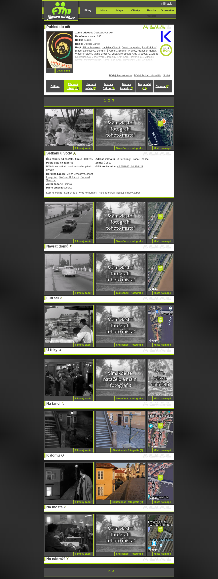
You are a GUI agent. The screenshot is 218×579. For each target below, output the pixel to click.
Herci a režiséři (151, 13)
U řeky (52, 350)
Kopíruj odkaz (54, 192)
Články (135, 10)
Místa (103, 10)
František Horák (147, 50)
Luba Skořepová (121, 53)
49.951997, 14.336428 (130, 166)
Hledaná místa (90, 86)
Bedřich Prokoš (127, 50)
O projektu (167, 10)
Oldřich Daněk (91, 43)
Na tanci (53, 404)
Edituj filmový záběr (128, 192)
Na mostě (54, 507)
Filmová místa (73, 86)
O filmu (55, 86)
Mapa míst (144, 86)
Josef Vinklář (149, 47)
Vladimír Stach (83, 53)
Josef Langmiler (131, 47)
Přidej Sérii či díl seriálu (147, 75)
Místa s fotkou (109, 86)
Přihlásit (166, 3)
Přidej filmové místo (120, 75)
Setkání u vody (59, 153)
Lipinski (68, 183)
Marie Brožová (102, 53)
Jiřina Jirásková (91, 47)
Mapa (119, 10)
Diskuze (162, 86)
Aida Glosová (139, 53)
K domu (53, 455)
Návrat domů (57, 246)
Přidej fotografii (106, 192)
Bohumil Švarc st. (107, 50)
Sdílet (166, 75)
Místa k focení (126, 86)
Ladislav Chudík (111, 47)
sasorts (68, 187)
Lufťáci (52, 298)
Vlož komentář (87, 192)
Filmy (87, 10)
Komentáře (70, 192)
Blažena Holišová (85, 50)
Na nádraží (55, 559)
